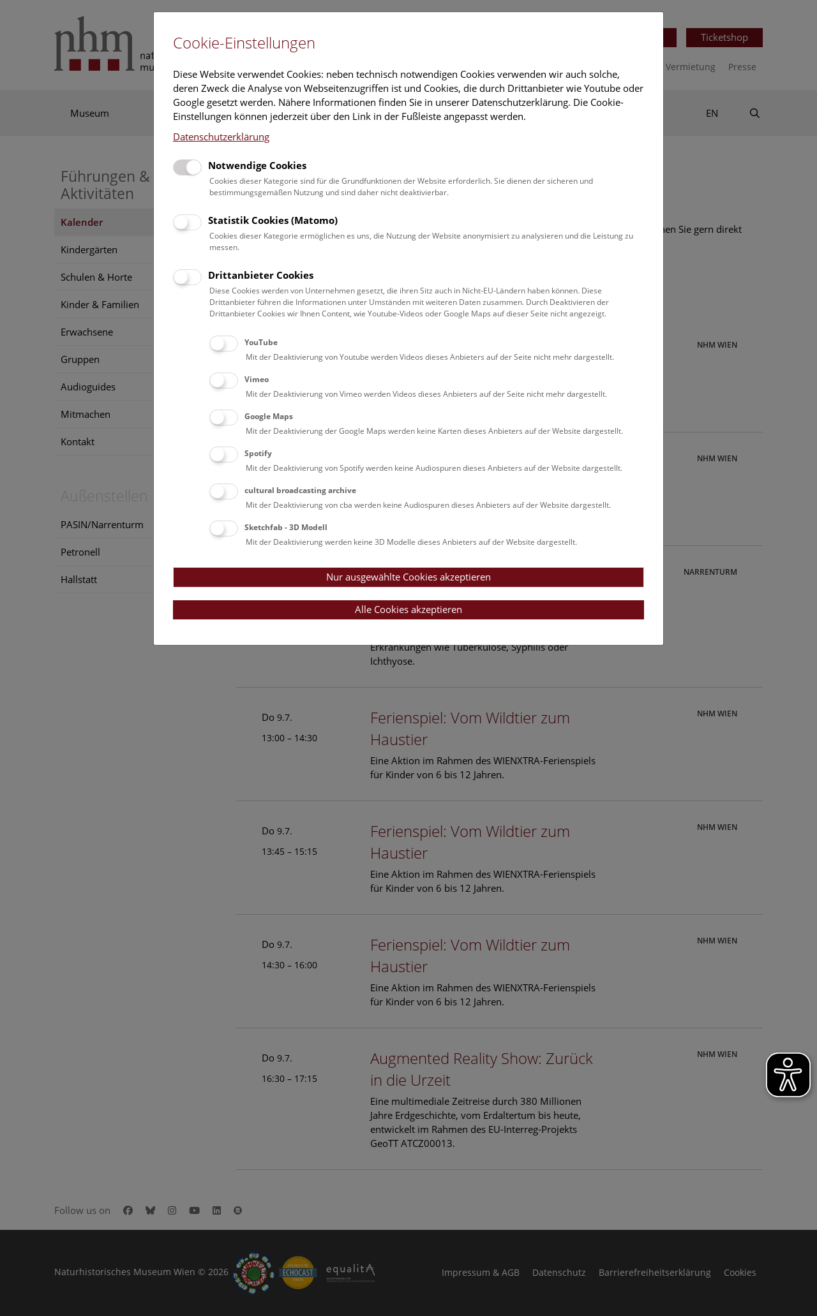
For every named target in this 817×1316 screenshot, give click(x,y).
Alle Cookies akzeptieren (408, 609)
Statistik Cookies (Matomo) (273, 220)
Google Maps (268, 416)
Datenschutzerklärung (221, 136)
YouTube (261, 342)
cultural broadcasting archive (300, 490)
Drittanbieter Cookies (260, 275)
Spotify (258, 453)
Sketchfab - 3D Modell (285, 527)
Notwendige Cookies (257, 165)
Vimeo (256, 379)
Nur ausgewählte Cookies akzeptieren (408, 576)
